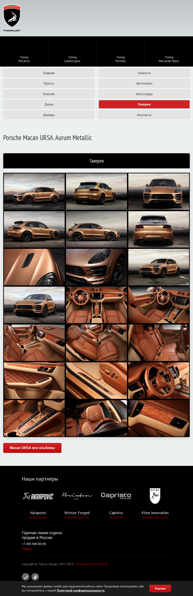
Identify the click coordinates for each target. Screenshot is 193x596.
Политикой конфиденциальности (81, 590)
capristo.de (116, 517)
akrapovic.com (38, 517)
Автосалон (144, 83)
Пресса (48, 83)
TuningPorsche (121, 52)
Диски (48, 104)
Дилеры (49, 115)
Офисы (27, 548)
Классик (49, 94)
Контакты (144, 115)
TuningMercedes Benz (169, 52)
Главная (49, 73)
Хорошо (160, 588)
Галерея (144, 104)
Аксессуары (144, 94)
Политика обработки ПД (92, 564)
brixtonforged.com (77, 517)
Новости (144, 73)
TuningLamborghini (72, 52)
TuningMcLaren (24, 52)
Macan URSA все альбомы (32, 448)
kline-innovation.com (155, 517)
